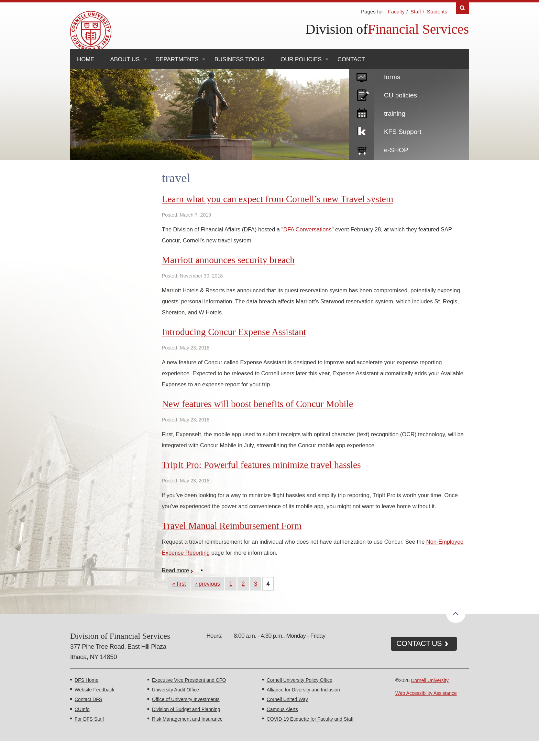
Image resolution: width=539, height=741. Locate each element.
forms (392, 77)
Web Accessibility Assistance (426, 693)
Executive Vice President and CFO (189, 680)
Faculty (396, 11)
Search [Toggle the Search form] (462, 8)
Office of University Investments (186, 699)
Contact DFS (88, 699)
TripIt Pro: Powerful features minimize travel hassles (261, 465)
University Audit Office (175, 689)
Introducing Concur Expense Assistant (234, 332)
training (394, 113)
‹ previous (207, 584)
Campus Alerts (282, 709)
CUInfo (82, 709)
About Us (125, 59)
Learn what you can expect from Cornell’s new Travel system (277, 199)
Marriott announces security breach (228, 260)
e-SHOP (396, 150)
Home (86, 59)
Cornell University (430, 680)
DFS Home (86, 680)
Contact (351, 59)
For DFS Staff (89, 719)
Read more (178, 570)
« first (179, 584)
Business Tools (239, 59)
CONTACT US (419, 643)
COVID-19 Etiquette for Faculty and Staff (310, 719)
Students (437, 11)
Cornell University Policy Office (299, 680)
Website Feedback (94, 689)
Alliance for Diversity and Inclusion (303, 689)
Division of (337, 29)
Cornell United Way (287, 699)
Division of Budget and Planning (186, 709)
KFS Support (402, 131)
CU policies (400, 95)
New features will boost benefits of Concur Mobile (257, 404)
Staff (415, 11)
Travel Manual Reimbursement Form (232, 526)
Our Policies (301, 59)
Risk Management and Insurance (187, 719)
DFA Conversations (307, 229)
